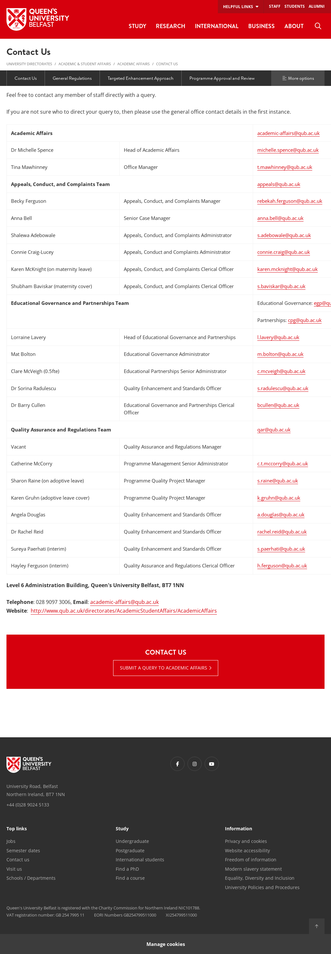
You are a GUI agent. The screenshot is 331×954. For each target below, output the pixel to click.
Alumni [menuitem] (317, 6)
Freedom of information (250, 859)
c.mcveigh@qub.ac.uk (281, 371)
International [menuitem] (217, 26)
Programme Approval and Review (222, 78)
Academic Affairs (133, 63)
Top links (16, 829)
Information (238, 829)
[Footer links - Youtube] (212, 764)
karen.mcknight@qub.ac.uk (287, 269)
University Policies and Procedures (262, 887)
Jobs (11, 841)
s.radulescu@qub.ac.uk (282, 388)
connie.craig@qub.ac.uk (283, 252)
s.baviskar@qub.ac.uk (281, 286)
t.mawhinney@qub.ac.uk (284, 167)
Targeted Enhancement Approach (141, 78)
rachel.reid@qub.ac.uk (282, 531)
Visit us (14, 869)
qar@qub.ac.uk (274, 429)
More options (298, 78)
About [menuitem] (294, 26)
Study (122, 829)
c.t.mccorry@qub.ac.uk (282, 463)
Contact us (17, 859)
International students (140, 859)
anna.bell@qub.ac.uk (280, 218)
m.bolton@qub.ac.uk (280, 354)
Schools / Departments (31, 878)
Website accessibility (247, 850)
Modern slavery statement (253, 869)
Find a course (130, 878)
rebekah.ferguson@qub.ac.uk (289, 201)
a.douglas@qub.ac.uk (280, 514)
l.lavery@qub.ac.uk (278, 337)
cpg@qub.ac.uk (305, 320)
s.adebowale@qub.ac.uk (284, 235)
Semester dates (23, 850)
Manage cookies (166, 944)
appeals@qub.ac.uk (278, 184)
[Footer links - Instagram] (194, 764)
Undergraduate (132, 841)
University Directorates (29, 63)
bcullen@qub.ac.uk (278, 405)
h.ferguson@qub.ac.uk (282, 565)
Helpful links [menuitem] (238, 6)
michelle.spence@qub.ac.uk (288, 150)
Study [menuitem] (137, 26)
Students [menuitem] (294, 6)
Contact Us (167, 63)
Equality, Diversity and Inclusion (259, 878)
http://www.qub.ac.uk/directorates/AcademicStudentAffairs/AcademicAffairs (124, 610)
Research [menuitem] (170, 26)
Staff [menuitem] (275, 6)
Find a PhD (127, 869)
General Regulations (72, 78)
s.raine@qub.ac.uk (277, 480)
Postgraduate (130, 850)
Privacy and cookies (246, 841)
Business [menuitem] (261, 26)
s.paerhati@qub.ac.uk (281, 548)
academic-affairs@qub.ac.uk (288, 133)
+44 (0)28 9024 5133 (27, 805)
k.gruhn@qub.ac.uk (278, 497)
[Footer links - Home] (28, 765)
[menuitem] (318, 26)
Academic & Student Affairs (85, 63)
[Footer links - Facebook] (177, 764)
